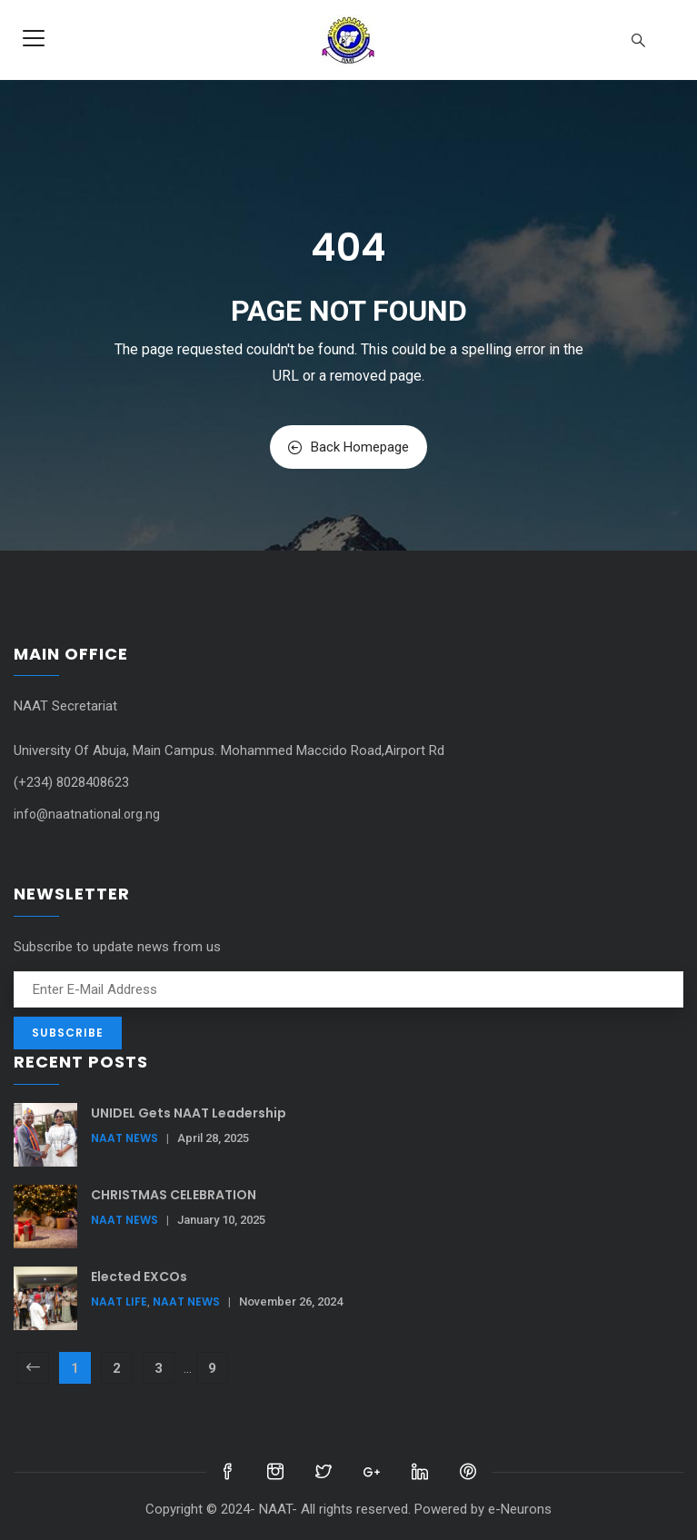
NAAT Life (119, 1301)
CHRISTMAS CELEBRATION (173, 1195)
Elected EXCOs (139, 1276)
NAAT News (124, 1138)
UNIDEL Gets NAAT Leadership (188, 1113)
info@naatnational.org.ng (87, 814)
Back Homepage (348, 447)
